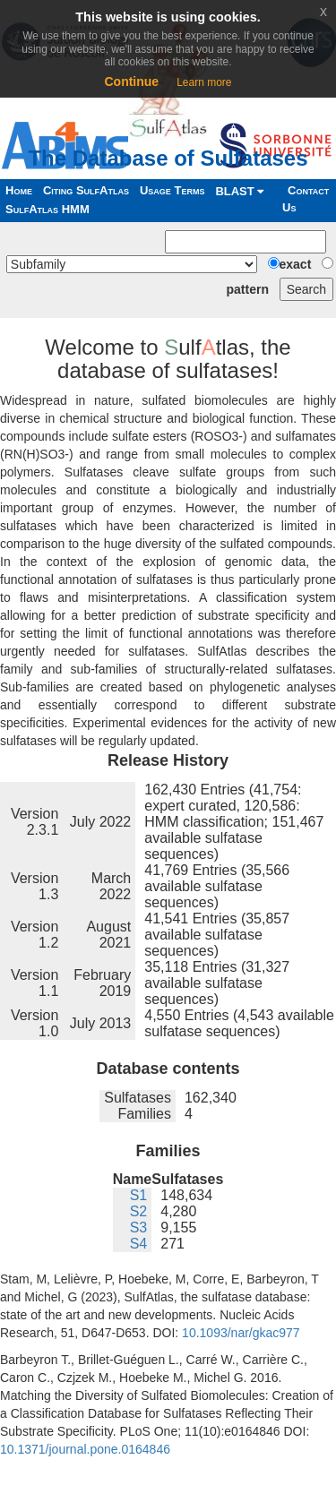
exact (296, 264)
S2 (139, 1211)
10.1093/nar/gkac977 (241, 1333)
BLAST (239, 191)
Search (306, 289)
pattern (248, 289)
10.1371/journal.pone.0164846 (85, 1449)
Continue (131, 81)
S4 (139, 1243)
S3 (139, 1227)
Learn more (204, 82)
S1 (139, 1195)
